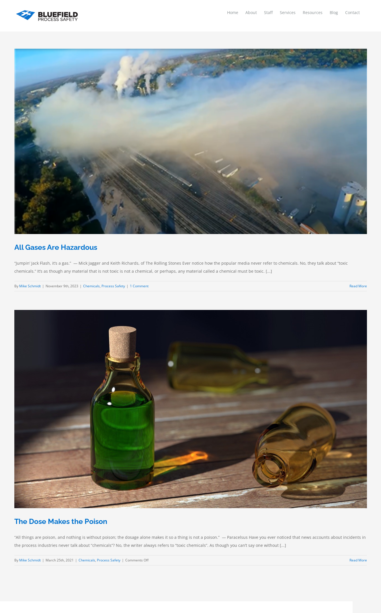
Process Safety (113, 286)
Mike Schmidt (30, 286)
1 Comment (139, 286)
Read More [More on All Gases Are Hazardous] (358, 286)
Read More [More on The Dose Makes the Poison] (358, 560)
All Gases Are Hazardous (55, 247)
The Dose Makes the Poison (60, 521)
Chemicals (91, 286)
